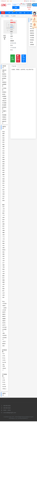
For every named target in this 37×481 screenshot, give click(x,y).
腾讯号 (3, 316)
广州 (3, 215)
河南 (3, 247)
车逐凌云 (4, 117)
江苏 (3, 258)
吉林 (3, 256)
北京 (3, 206)
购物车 (23, 3)
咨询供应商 (23, 58)
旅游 (3, 170)
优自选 (31, 42)
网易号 (3, 314)
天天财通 (4, 102)
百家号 (3, 305)
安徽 (3, 230)
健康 (3, 174)
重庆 (3, 213)
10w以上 (4, 388)
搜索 (16, 7)
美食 (3, 153)
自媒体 (7, 16)
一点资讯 (4, 307)
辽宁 (3, 262)
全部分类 (3, 15)
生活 (3, 150)
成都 (3, 224)
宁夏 (3, 267)
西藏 (3, 280)
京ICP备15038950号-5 (23, 418)
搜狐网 (3, 318)
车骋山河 (4, 100)
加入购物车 (18, 58)
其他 (3, 345)
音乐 (3, 183)
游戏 (3, 163)
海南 (3, 243)
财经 (3, 135)
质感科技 (32, 33)
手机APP (3, 1)
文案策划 (16, 13)
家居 (3, 168)
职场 (3, 200)
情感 (3, 159)
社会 (3, 196)
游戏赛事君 (32, 35)
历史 (3, 185)
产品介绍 (14, 66)
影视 (3, 161)
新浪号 (3, 312)
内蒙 (3, 265)
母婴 (3, 146)
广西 (3, 239)
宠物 (3, 181)
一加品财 (4, 98)
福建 (3, 232)
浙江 (3, 286)
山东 (3, 271)
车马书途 (4, 76)
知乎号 (3, 325)
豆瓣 (3, 333)
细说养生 (4, 74)
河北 (3, 245)
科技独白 (32, 39)
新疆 (3, 282)
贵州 (3, 241)
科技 (3, 138)
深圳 (3, 217)
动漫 (3, 194)
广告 (3, 176)
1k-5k (3, 355)
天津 (3, 211)
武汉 (3, 228)
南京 (3, 226)
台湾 (3, 293)
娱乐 (3, 189)
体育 (3, 172)
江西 (3, 260)
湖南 (3, 254)
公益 (3, 191)
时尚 (3, 142)
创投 (31, 13)
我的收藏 (28, 3)
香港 (3, 288)
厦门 (3, 221)
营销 (3, 178)
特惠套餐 (13, 12)
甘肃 (3, 234)
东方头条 (4, 327)
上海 (3, 208)
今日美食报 (32, 37)
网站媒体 (9, 13)
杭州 (3, 219)
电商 (3, 140)
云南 (3, 284)
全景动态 (4, 119)
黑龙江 (3, 249)
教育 (3, 165)
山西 (3, 273)
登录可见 (12, 22)
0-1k (3, 353)
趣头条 (3, 343)
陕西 (3, 275)
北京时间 (4, 335)
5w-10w (4, 362)
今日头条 (4, 303)
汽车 (3, 148)
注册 (11, 1)
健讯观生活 (32, 30)
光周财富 (32, 44)
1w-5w (3, 360)
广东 (3, 236)
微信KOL (20, 13)
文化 (3, 155)
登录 (8, 1)
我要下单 (26, 1)
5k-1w (3, 358)
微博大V (24, 13)
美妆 (3, 144)
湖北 (3, 252)
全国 (3, 295)
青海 (3, 269)
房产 (3, 198)
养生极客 (4, 105)
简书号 (3, 322)
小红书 (28, 13)
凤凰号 (3, 320)
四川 (3, 277)
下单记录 (32, 1)
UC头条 (4, 310)
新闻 (3, 133)
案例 (11, 27)
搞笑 (3, 157)
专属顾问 (33, 3)
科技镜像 (4, 114)
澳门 (3, 290)
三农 (3, 187)
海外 (3, 297)
